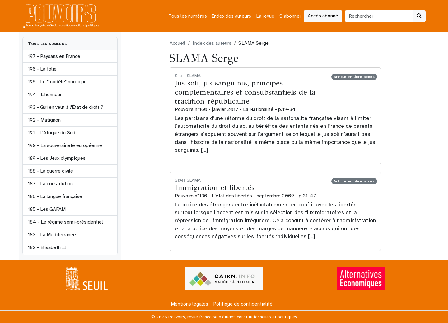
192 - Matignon (44, 120)
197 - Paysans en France (54, 56)
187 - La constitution (50, 184)
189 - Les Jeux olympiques (57, 158)
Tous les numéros (187, 16)
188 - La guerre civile (50, 171)
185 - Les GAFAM (47, 209)
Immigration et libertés (214, 187)
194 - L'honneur (45, 94)
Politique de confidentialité (243, 304)
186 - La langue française (55, 196)
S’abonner (290, 16)
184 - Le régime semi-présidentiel (65, 222)
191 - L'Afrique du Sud (51, 133)
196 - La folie (42, 69)
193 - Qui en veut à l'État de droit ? (65, 107)
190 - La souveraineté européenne (65, 145)
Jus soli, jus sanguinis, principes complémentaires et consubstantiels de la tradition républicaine (245, 92)
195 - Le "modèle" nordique (57, 82)
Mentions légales (189, 304)
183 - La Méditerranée (52, 235)
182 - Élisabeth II (47, 247)
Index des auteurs (231, 16)
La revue (265, 16)
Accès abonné (323, 16)
